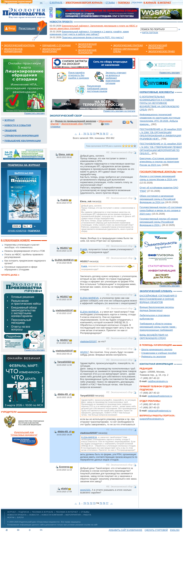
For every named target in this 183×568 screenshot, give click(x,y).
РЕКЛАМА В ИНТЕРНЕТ (67, 512)
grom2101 (85, 490)
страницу (55, 126)
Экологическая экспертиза (87, 45)
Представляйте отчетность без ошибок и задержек (78, 75)
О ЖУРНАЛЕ (56, 2)
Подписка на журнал (24, 164)
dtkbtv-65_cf (64, 394)
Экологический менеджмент (157, 46)
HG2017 (64, 248)
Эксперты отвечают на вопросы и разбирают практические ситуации (116, 78)
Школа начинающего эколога (156, 349)
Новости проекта (61, 21)
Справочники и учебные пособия (158, 353)
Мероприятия (73, 515)
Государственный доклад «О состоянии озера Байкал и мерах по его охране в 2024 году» (161, 210)
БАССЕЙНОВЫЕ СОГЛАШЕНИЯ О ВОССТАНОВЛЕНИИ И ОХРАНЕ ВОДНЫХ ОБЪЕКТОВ (158, 298)
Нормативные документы (157, 92)
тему (106, 123)
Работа (87, 515)
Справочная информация (21, 135)
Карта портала (150, 32)
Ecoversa (64, 466)
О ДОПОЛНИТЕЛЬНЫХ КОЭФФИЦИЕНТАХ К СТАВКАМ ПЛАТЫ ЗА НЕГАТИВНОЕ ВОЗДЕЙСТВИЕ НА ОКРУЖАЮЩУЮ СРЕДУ (159, 103)
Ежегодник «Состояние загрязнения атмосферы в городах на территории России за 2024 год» (159, 161)
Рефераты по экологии (153, 356)
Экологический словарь (156, 291)
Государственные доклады (158, 171)
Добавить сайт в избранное (125, 530)
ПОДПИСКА (23, 512)
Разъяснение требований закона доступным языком (97, 89)
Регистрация (27, 28)
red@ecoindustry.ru (158, 381)
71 (88, 133)
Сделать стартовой (156, 530)
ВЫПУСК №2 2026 (24, 173)
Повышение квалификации (22, 140)
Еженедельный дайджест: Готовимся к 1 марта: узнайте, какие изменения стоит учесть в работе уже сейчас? (89, 33)
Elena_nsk (64, 154)
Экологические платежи (128, 45)
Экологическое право (161, 51)
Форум (10, 517)
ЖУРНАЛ (11, 512)
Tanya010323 (64, 362)
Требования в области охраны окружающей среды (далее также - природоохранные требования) (158, 326)
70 (84, 133)
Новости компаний (52, 515)
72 (91, 133)
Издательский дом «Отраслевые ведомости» (39, 522)
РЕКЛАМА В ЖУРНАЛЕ (42, 512)
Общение (10, 130)
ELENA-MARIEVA (64, 260)
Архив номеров (17, 231)
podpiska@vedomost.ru (160, 396)
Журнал (9, 120)
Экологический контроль (19, 45)
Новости (34, 515)
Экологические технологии (87, 51)
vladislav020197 (64, 310)
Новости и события (17, 125)
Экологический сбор (72, 123)
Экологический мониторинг (51, 50)
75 (100, 133)
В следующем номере (15, 240)
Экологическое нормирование (13, 50)
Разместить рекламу (34, 113)
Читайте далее (9, 275)
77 (107, 133)
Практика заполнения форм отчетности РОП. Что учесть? (93, 37)
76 (104, 133)
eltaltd (64, 488)
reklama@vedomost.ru (159, 410)
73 (94, 133)
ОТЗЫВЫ (110, 2)
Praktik (64, 200)
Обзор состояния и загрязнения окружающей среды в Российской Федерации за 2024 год (157, 199)
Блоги (20, 517)
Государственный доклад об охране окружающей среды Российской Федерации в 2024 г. (159, 221)
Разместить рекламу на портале (119, 111)
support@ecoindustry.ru (152, 418)
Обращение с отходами (56, 45)
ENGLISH (174, 530)
